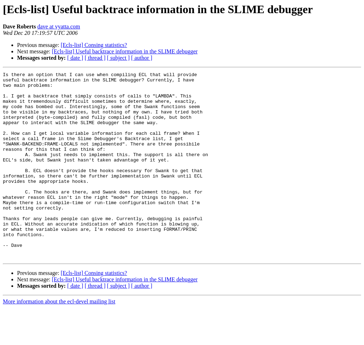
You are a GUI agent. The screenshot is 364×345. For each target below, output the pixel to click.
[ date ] (75, 58)
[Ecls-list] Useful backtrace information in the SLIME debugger (125, 51)
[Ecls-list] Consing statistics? (94, 45)
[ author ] (141, 58)
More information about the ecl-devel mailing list (59, 339)
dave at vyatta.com (58, 26)
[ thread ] (95, 58)
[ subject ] (118, 58)
